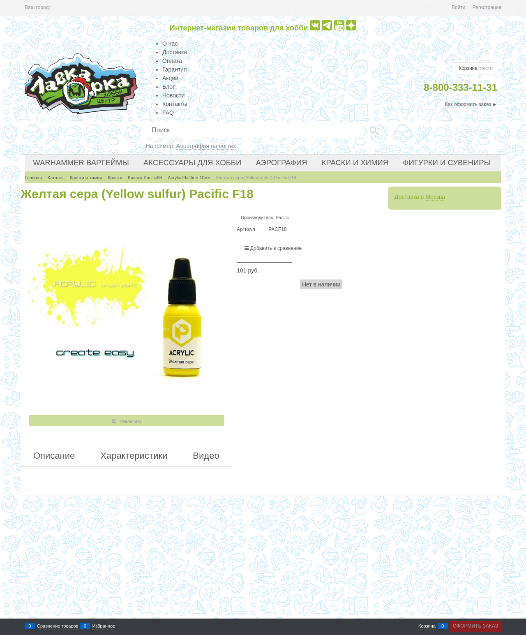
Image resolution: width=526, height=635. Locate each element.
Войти (459, 7)
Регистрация (487, 7)
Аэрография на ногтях (206, 146)
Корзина (427, 626)
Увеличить (131, 421)
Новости (173, 95)
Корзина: (475, 68)
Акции (170, 78)
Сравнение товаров (57, 626)
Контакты (174, 104)
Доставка (174, 52)
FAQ (168, 112)
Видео (206, 455)
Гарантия (174, 69)
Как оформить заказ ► (471, 104)
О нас (170, 43)
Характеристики (133, 455)
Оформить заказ (475, 626)
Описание (54, 455)
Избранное (103, 626)
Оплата (172, 61)
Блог (168, 86)
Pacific (282, 217)
